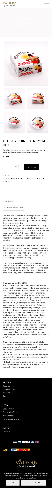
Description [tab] (8, 201)
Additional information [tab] (13, 207)
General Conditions (10, 412)
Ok (13, 483)
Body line (19, 178)
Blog (4, 396)
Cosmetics (30, 178)
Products (6, 392)
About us (6, 386)
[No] (49, 479)
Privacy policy (33, 483)
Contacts (6, 431)
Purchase (31, 167)
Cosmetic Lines (9, 389)
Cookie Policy (8, 408)
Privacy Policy (8, 415)
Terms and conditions (11, 419)
